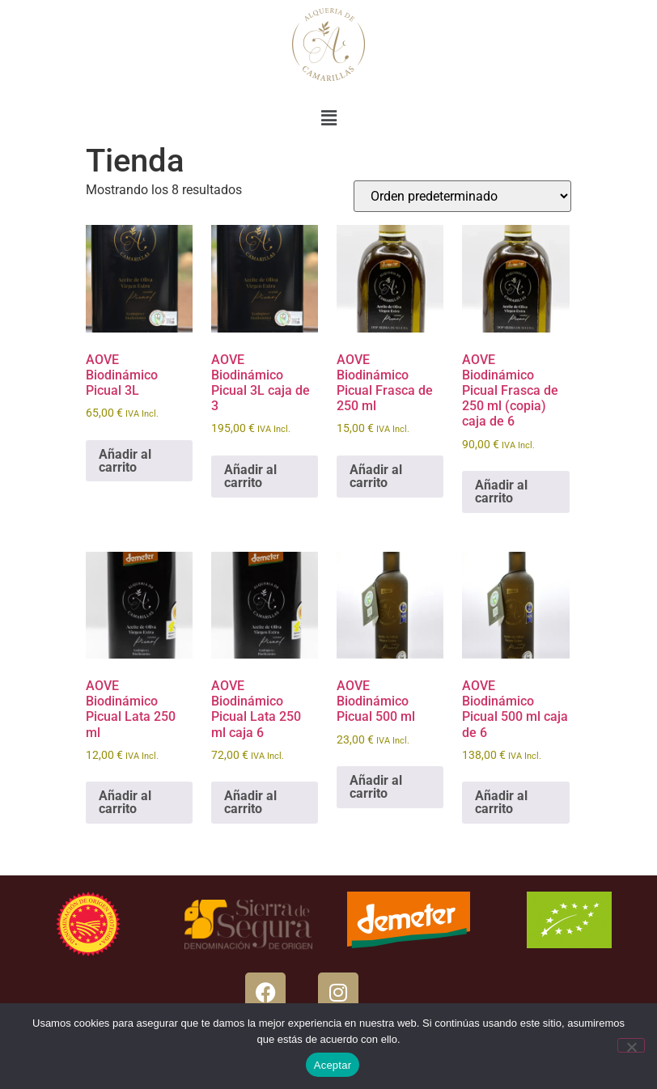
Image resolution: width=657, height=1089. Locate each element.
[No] (631, 1045)
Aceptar (333, 1065)
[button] (328, 118)
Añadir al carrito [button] (125, 461)
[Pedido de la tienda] (462, 196)
